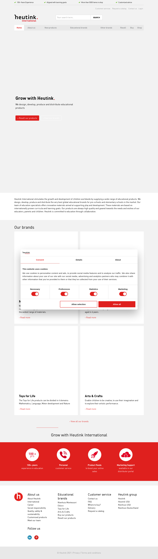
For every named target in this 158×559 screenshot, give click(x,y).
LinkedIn (30, 537)
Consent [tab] (40, 260)
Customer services (102, 8)
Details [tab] (79, 260)
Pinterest (36, 537)
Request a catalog (119, 8)
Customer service (99, 494)
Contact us (132, 8)
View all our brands (80, 421)
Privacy (76, 552)
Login (140, 8)
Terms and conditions (91, 552)
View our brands (51, 118)
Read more (25, 317)
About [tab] (118, 260)
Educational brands (65, 496)
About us (33, 494)
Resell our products (28, 118)
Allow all (117, 304)
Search (96, 17)
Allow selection (79, 304)
